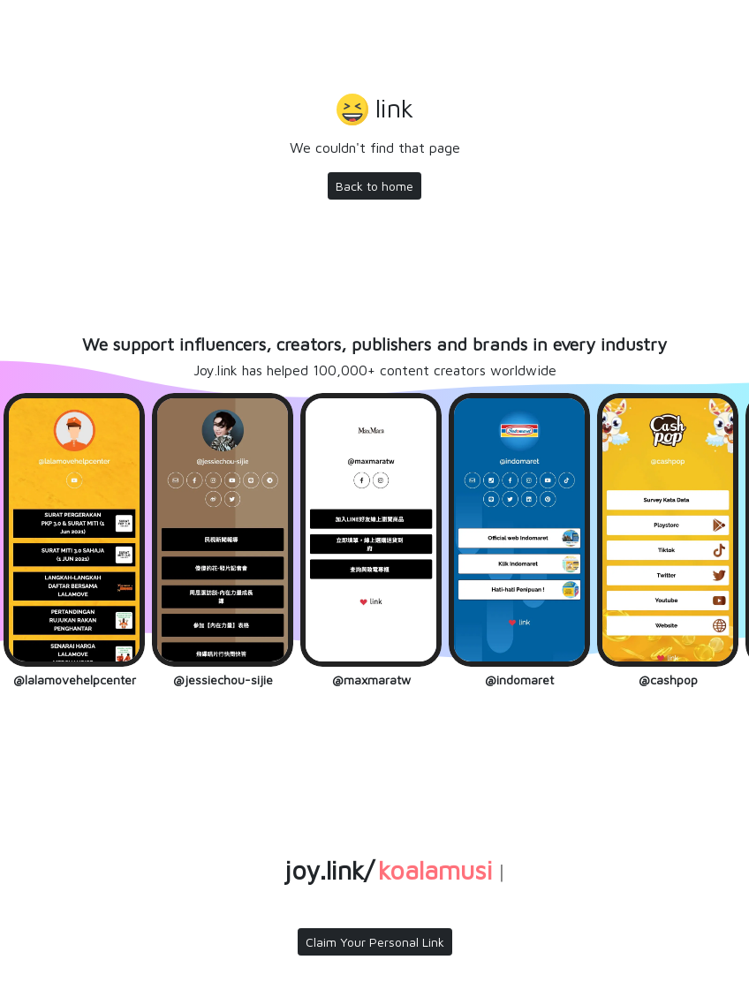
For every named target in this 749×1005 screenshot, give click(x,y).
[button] (375, 111)
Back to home (374, 185)
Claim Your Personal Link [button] (375, 941)
